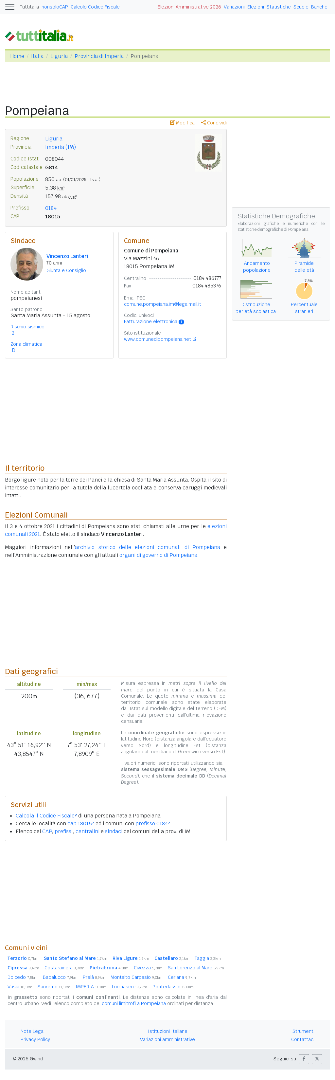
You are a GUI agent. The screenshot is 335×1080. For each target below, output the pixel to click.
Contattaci (302, 1039)
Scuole (301, 7)
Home (17, 56)
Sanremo (54, 987)
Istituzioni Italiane (167, 1031)
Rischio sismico (27, 327)
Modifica (182, 123)
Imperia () (60, 147)
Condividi (214, 123)
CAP (47, 831)
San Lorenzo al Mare (196, 968)
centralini (87, 831)
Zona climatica (26, 344)
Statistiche (279, 7)
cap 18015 (80, 823)
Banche (319, 7)
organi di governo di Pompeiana (158, 555)
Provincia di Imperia (99, 56)
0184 (51, 208)
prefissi (64, 831)
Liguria (59, 56)
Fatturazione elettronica (154, 321)
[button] (304, 1059)
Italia (37, 56)
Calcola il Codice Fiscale (46, 815)
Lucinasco (129, 987)
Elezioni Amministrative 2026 (189, 7)
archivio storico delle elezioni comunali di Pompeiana (147, 547)
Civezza (148, 968)
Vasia (20, 987)
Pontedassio (173, 987)
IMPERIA (91, 987)
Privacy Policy (35, 1039)
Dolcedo (23, 977)
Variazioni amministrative (167, 1039)
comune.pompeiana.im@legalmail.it (162, 304)
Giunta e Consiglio (66, 270)
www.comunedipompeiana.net (157, 339)
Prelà (94, 977)
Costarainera (64, 968)
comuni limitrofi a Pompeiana (134, 1003)
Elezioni (255, 7)
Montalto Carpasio (137, 977)
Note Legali (33, 1031)
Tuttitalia (29, 7)
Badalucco (60, 977)
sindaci (113, 831)
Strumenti (303, 1031)
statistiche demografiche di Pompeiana (273, 229)
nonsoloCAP (55, 7)
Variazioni (234, 7)
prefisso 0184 (152, 823)
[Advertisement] (116, 892)
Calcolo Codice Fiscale (95, 7)
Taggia (208, 958)
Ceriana (182, 977)
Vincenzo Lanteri (67, 256)
